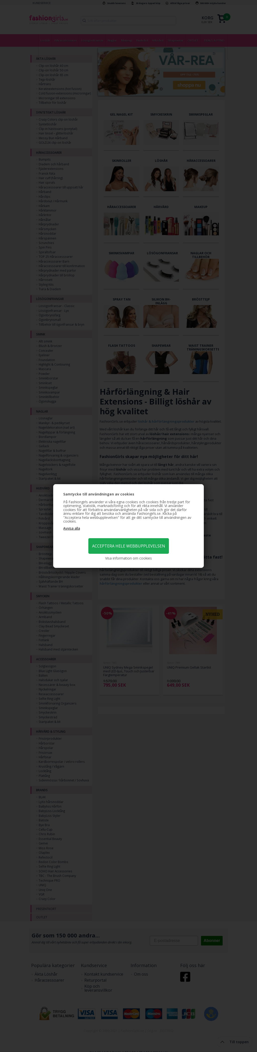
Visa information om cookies (128, 558)
